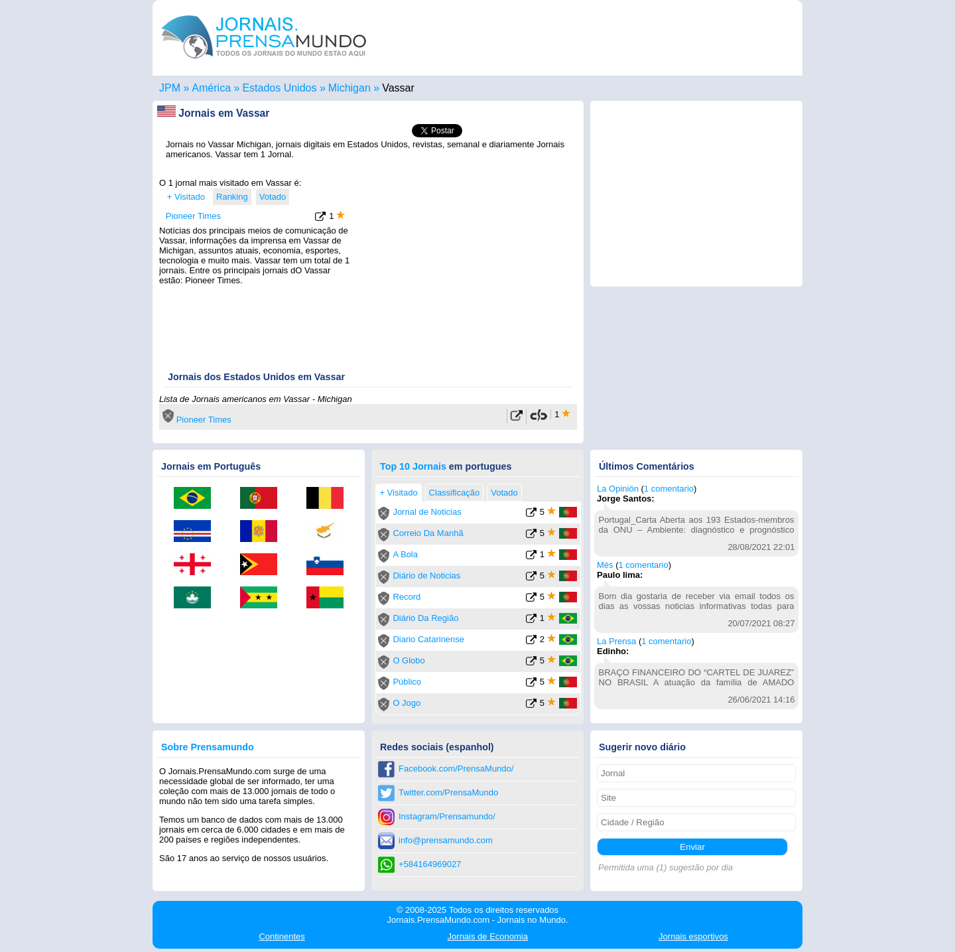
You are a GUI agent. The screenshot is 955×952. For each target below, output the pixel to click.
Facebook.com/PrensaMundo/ (456, 769)
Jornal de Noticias (427, 512)
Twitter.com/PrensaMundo (448, 792)
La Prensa (616, 641)
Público (407, 682)
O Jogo (406, 703)
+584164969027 (430, 864)
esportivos (693, 936)
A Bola (405, 554)
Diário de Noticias (426, 575)
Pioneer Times (193, 216)
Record (406, 597)
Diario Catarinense (428, 639)
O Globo (408, 660)
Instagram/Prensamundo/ (447, 816)
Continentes (281, 936)
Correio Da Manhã (428, 533)
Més (605, 565)
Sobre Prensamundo (207, 747)
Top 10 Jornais (413, 466)
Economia (488, 936)
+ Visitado (186, 197)
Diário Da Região (425, 618)
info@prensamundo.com (446, 840)
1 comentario (643, 565)
